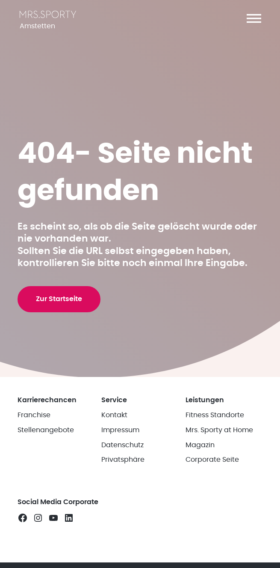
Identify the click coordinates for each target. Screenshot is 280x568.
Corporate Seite (212, 469)
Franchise (34, 425)
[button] (253, 18)
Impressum (120, 440)
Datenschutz (122, 454)
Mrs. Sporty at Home (219, 440)
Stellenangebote (46, 440)
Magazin (200, 454)
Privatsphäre (122, 469)
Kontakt (114, 425)
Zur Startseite (59, 307)
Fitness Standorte (215, 425)
